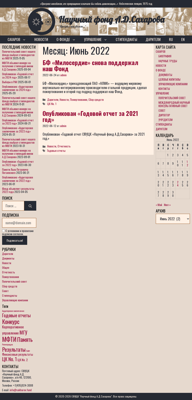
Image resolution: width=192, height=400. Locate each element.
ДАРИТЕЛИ (153, 39)
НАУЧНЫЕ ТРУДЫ (167, 61)
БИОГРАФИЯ (164, 56)
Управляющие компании (15, 300)
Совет (5, 291)
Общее (5, 267)
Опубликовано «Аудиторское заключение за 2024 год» (17, 88)
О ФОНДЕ (68, 39)
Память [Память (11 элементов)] (25, 339)
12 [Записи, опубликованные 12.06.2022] (187, 163)
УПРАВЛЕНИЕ (97, 39)
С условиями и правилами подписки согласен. (18, 232)
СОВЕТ (161, 110)
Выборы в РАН (9, 82)
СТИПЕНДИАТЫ (126, 39)
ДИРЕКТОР (164, 115)
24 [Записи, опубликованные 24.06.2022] (178, 184)
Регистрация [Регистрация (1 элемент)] (7, 344)
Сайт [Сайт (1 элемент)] (28, 350)
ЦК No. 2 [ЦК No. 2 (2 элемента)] (22, 360)
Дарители (52, 99)
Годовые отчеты (56, 150)
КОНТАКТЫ (164, 89)
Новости (64, 99)
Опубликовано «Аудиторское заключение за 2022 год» (17, 179)
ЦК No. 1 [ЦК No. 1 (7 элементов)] (9, 359)
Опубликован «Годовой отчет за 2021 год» (90, 116)
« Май (159, 205)
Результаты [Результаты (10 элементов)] (14, 349)
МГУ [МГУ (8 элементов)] (23, 332)
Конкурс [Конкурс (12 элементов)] (10, 321)
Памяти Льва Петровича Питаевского (15, 171)
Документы (8, 258)
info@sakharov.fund (21, 390)
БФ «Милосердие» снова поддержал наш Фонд (90, 65)
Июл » (167, 205)
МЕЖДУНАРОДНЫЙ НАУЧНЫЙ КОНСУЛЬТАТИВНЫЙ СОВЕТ (174, 104)
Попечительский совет (14, 281)
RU (171, 39)
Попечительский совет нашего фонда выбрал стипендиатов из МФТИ (18, 54)
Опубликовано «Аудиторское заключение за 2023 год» (17, 129)
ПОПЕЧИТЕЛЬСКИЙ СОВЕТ (172, 98)
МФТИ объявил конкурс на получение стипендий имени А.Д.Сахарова (17, 66)
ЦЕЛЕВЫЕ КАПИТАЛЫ (169, 79)
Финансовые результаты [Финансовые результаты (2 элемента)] (17, 354)
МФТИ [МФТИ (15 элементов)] (9, 339)
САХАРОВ (19, 39)
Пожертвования (78, 99)
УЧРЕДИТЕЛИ (165, 120)
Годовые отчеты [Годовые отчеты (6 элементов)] (16, 315)
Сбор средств (96, 99)
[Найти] (30, 206)
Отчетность (64, 146)
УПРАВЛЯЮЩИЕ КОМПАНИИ (173, 84)
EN (183, 39)
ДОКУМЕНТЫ (165, 75)
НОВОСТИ (41, 39)
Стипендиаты (9, 295)
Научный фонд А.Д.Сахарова (111, 19)
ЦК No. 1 (51, 104)
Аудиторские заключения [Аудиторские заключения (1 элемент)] (13, 310)
